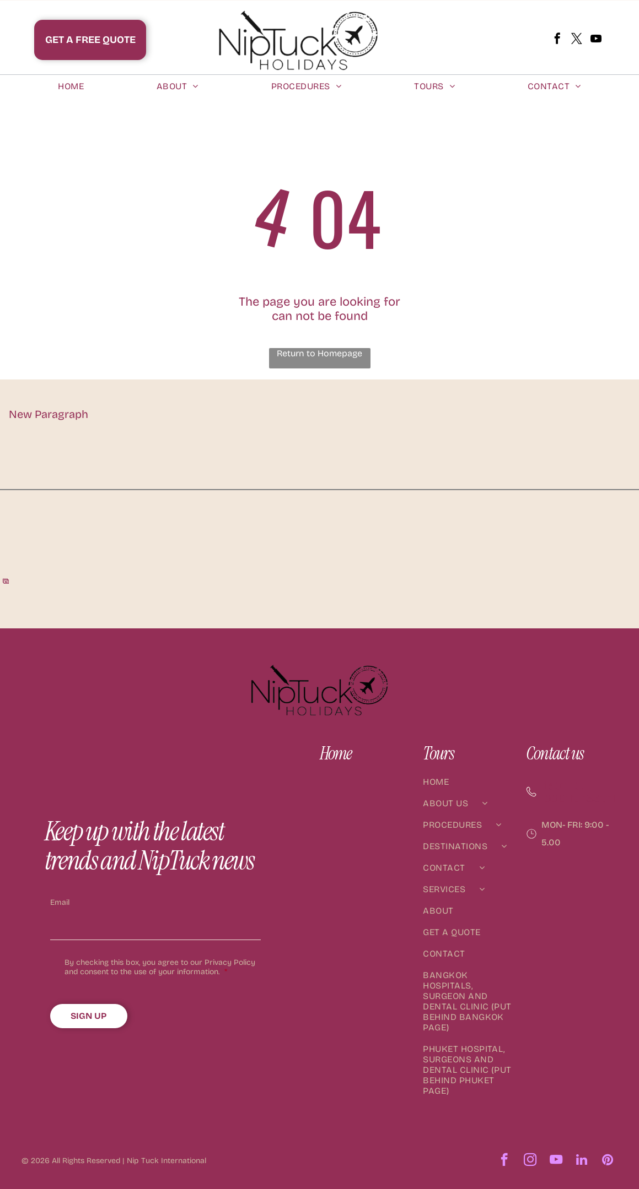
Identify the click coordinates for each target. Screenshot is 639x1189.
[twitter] (576, 40)
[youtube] (596, 40)
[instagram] (530, 1161)
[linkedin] (582, 1161)
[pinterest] (607, 1161)
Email (59, 902)
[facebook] (557, 40)
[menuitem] (71, 86)
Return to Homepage (319, 353)
